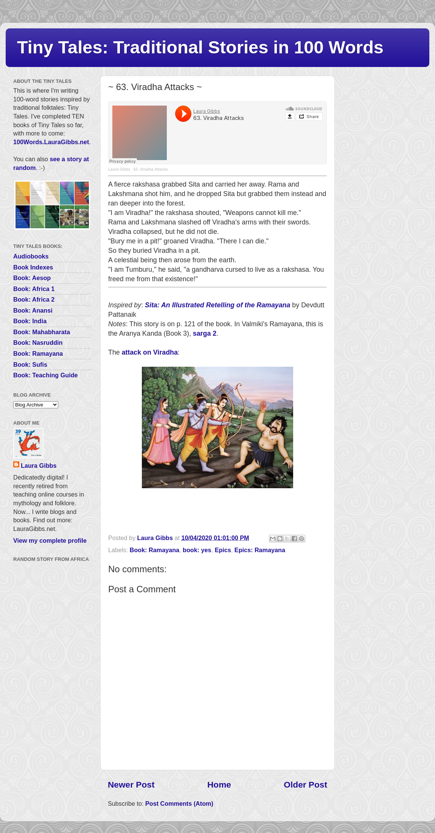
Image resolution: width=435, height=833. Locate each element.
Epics (223, 550)
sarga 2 (204, 333)
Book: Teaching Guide (45, 375)
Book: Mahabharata (41, 332)
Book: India (30, 321)
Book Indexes (33, 267)
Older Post (305, 784)
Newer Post (131, 784)
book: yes (197, 550)
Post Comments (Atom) (179, 803)
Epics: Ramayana (260, 550)
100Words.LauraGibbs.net (51, 142)
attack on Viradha (150, 352)
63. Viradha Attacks (151, 169)
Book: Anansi (33, 310)
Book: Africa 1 (33, 288)
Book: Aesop (32, 277)
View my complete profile (50, 540)
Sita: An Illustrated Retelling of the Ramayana (217, 305)
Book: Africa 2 (33, 299)
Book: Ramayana (154, 550)
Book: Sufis (30, 364)
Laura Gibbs (119, 169)
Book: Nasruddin (37, 342)
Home (219, 784)
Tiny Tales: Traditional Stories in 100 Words (200, 47)
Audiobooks (31, 256)
